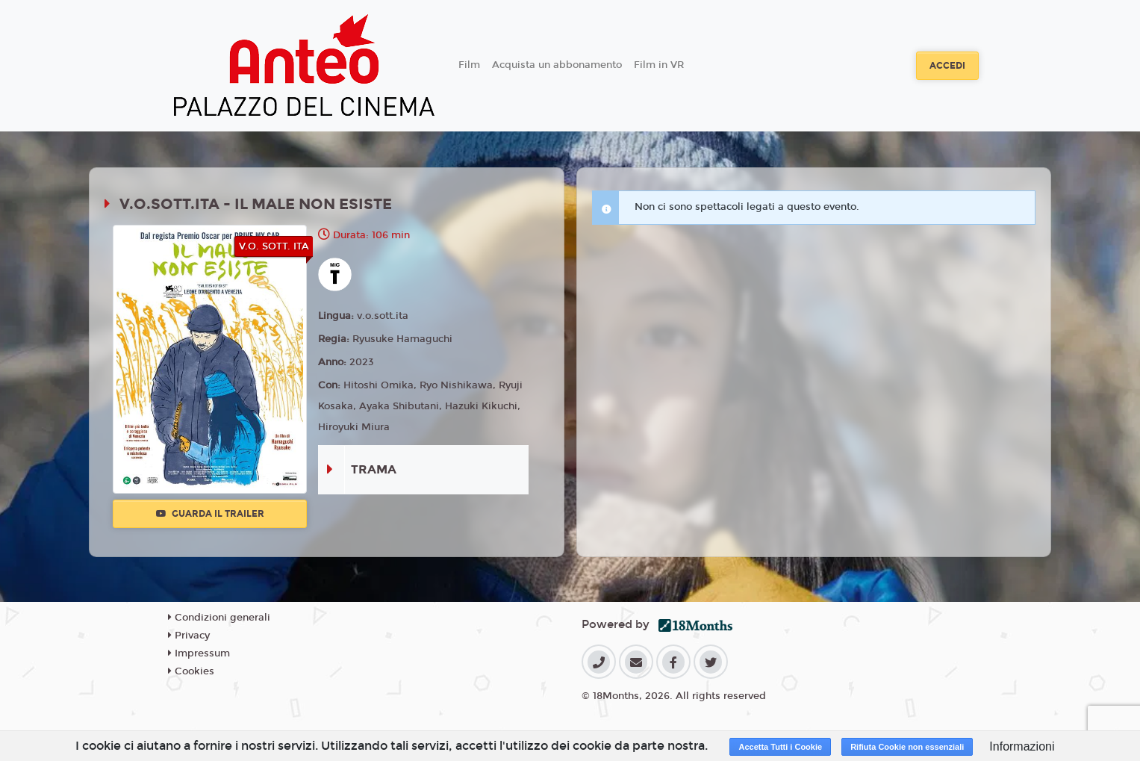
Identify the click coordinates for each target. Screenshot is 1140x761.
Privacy (189, 636)
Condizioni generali (219, 618)
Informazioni (1021, 746)
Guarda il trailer (210, 514)
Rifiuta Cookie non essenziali (907, 746)
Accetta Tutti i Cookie (780, 746)
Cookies (191, 671)
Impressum (199, 653)
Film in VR (659, 65)
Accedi (947, 65)
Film (469, 65)
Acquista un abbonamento (557, 65)
